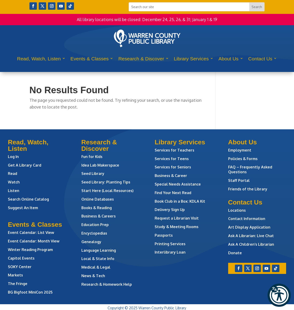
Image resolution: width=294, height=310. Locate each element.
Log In (13, 156)
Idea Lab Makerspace (100, 165)
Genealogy (91, 241)
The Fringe (17, 283)
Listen (13, 190)
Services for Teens (172, 158)
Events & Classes (89, 58)
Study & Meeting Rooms (176, 226)
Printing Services (170, 244)
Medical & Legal (95, 267)
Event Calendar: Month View (33, 241)
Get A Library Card (24, 165)
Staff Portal (239, 180)
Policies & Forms (243, 158)
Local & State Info (97, 258)
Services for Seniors (173, 167)
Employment (239, 150)
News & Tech (93, 275)
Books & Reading (96, 207)
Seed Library (92, 173)
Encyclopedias (94, 233)
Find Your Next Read (173, 192)
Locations (237, 210)
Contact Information (246, 218)
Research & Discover (141, 58)
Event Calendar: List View (31, 232)
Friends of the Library (247, 189)
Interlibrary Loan (170, 252)
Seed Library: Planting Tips (105, 182)
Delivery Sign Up (170, 209)
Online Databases (97, 199)
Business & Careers (98, 216)
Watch (14, 182)
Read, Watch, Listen (39, 58)
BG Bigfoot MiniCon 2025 (30, 292)
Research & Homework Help (106, 284)
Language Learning (98, 250)
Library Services (191, 58)
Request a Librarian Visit (177, 218)
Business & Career (171, 175)
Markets (15, 275)
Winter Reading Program (31, 249)
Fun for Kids (91, 156)
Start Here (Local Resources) (107, 190)
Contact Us (260, 58)
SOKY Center (20, 266)
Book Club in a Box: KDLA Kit (180, 201)
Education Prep (95, 224)
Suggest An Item (23, 207)
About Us (228, 58)
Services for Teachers (174, 150)
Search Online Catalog (28, 199)
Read (12, 173)
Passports (164, 235)
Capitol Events (21, 258)
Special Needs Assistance (178, 184)
